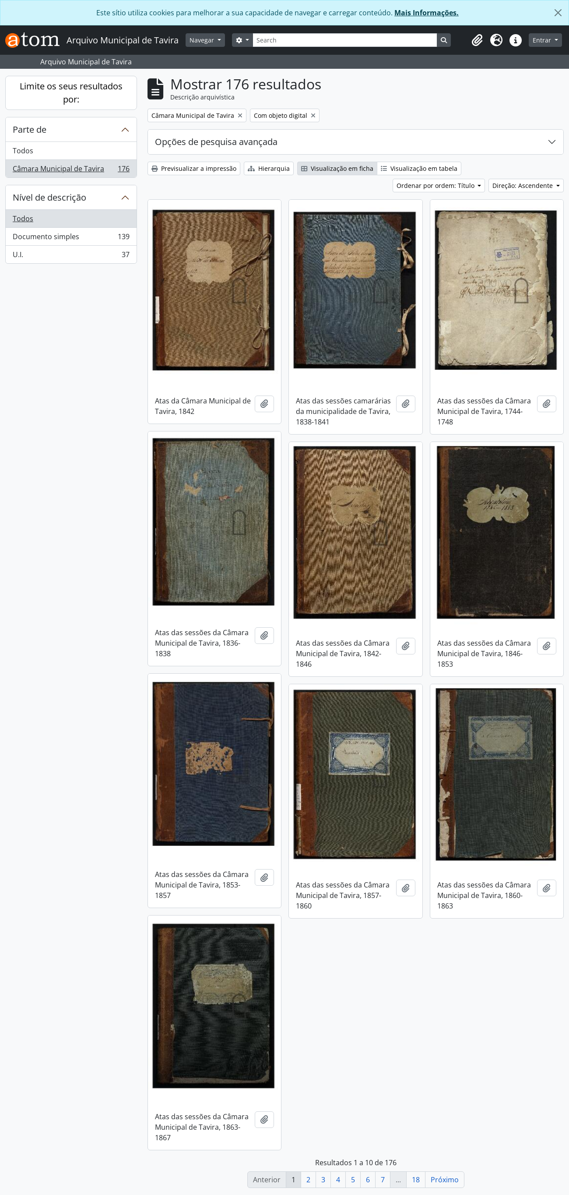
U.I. (71, 256)
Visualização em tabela (419, 168)
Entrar (543, 40)
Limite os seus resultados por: (71, 92)
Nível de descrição (49, 197)
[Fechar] (558, 12)
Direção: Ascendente (523, 185)
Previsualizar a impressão (193, 168)
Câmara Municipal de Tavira (71, 170)
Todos (23, 151)
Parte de (29, 129)
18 (416, 1179)
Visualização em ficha (337, 168)
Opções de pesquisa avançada (216, 142)
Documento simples (71, 238)
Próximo (445, 1179)
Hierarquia (269, 168)
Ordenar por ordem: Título (436, 185)
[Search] (345, 40)
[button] (477, 40)
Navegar (203, 40)
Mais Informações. (426, 13)
